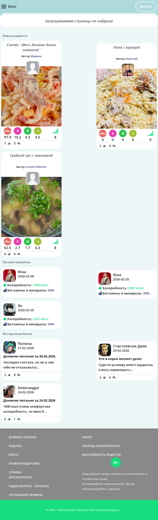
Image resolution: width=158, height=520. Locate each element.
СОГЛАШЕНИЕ (18, 495)
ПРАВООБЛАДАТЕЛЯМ (24, 463)
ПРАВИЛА (35, 495)
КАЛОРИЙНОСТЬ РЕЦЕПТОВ (101, 455)
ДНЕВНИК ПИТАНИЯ (22, 437)
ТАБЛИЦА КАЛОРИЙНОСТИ (101, 446)
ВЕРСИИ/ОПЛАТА (20, 477)
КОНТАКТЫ (41, 486)
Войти (146, 6)
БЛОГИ (14, 455)
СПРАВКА (15, 472)
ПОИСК (87, 437)
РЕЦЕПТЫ (15, 446)
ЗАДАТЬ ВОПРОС (20, 486)
